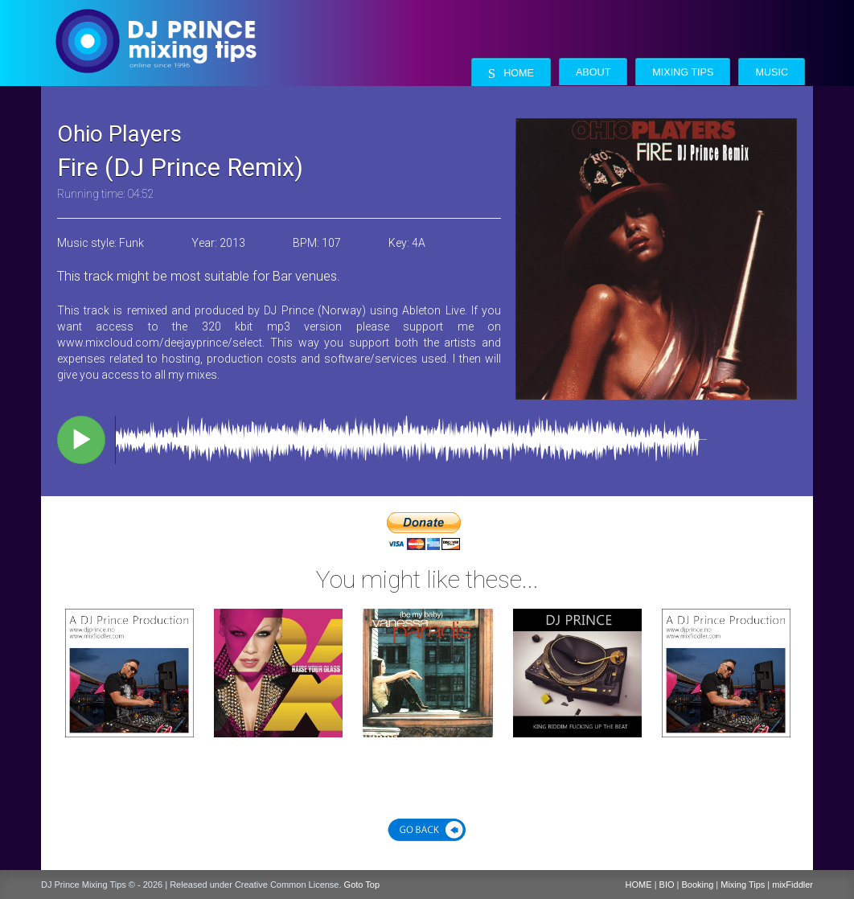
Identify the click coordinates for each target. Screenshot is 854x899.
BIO (667, 884)
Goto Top (362, 884)
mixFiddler (792, 884)
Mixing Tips (682, 72)
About (593, 72)
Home (511, 73)
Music (771, 72)
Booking (698, 884)
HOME (639, 884)
